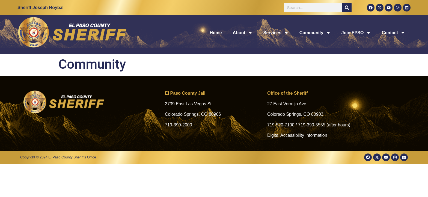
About (242, 33)
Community (315, 33)
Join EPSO (356, 33)
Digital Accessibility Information (297, 135)
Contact (393, 33)
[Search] (347, 7)
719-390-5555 (311, 125)
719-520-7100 (281, 125)
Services (276, 33)
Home (216, 32)
